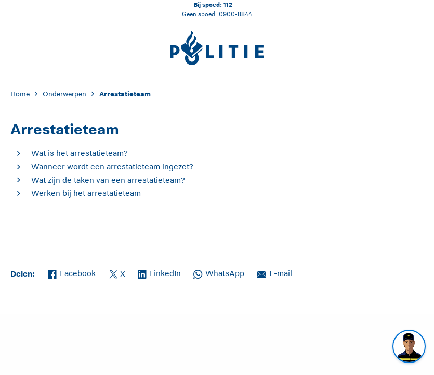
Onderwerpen (64, 94)
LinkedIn (159, 272)
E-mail (274, 272)
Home (20, 94)
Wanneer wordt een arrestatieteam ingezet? (112, 166)
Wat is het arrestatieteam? (79, 153)
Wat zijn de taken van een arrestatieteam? (108, 180)
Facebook (72, 272)
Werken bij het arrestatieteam (86, 193)
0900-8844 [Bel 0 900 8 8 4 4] (235, 14)
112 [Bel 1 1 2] (227, 4)
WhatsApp (218, 272)
